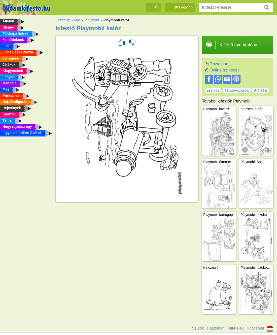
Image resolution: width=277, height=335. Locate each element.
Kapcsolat (255, 328)
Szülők (198, 328)
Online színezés (224, 70)
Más (77, 20)
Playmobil (92, 20)
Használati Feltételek (225, 328)
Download (218, 64)
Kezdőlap (63, 20)
